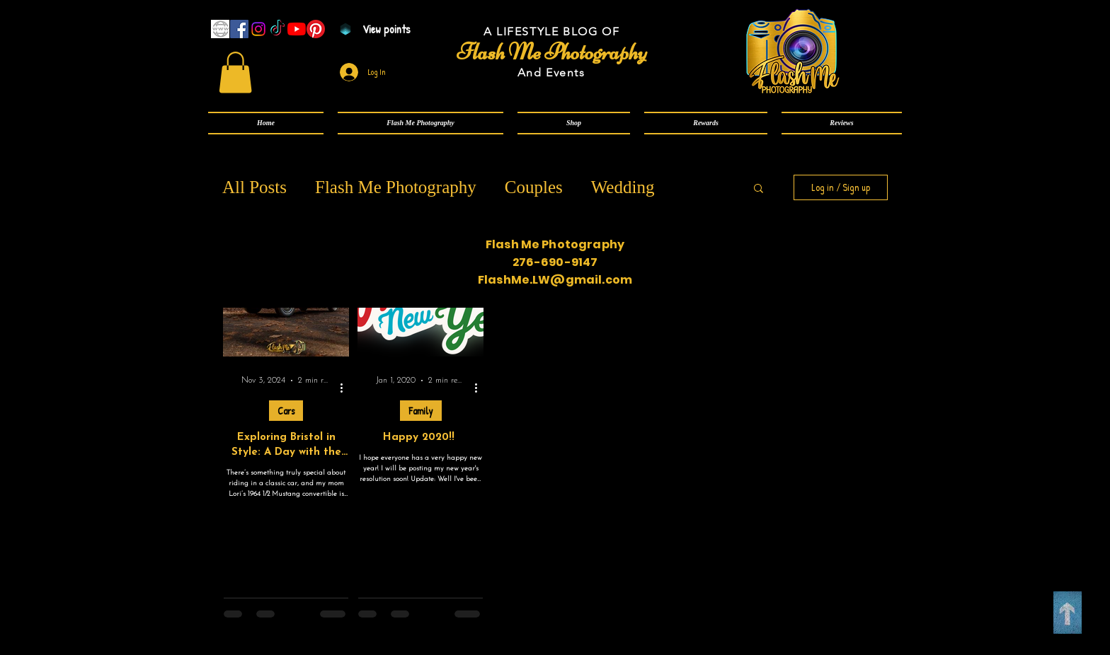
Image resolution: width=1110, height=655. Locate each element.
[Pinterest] (316, 29)
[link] (235, 72)
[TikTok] (277, 29)
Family (420, 410)
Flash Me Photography (395, 187)
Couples (534, 187)
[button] (420, 123)
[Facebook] (239, 29)
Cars (286, 410)
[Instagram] (258, 29)
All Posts (254, 187)
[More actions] (346, 388)
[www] (220, 29)
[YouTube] (296, 29)
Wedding (623, 187)
